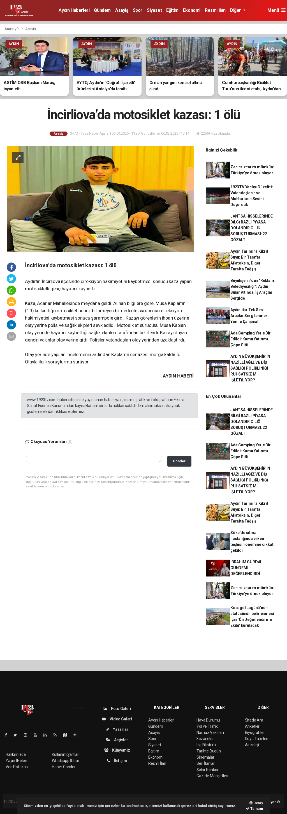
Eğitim (172, 10)
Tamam (254, 808)
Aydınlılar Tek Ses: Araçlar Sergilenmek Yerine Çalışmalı (249, 315)
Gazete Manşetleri (212, 776)
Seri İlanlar (205, 763)
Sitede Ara (254, 720)
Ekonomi (191, 10)
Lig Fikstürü (206, 745)
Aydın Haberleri (74, 10)
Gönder (179, 461)
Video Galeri (117, 719)
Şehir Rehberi (207, 769)
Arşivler (117, 740)
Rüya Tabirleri (256, 738)
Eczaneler (205, 738)
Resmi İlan (215, 10)
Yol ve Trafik (207, 726)
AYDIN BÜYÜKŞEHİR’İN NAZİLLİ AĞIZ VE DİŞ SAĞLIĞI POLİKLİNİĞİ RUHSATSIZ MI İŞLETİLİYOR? (250, 368)
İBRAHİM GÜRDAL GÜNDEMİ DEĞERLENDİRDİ (246, 568)
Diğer (236, 10)
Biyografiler (255, 732)
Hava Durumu (208, 720)
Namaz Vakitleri (210, 732)
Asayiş (121, 10)
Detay (256, 803)
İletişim (117, 760)
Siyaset (154, 10)
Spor (137, 10)
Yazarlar (117, 729)
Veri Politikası (17, 767)
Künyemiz (117, 750)
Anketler (252, 726)
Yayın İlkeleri (16, 760)
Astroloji (252, 745)
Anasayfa (12, 29)
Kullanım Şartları (66, 754)
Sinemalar (205, 757)
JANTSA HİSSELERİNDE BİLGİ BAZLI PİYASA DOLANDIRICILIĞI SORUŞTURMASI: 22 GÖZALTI (251, 228)
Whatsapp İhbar (65, 760)
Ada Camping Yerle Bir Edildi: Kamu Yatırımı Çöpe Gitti (250, 339)
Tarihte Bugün (208, 751)
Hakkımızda (16, 754)
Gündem (102, 10)
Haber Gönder (64, 767)
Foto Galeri (117, 708)
